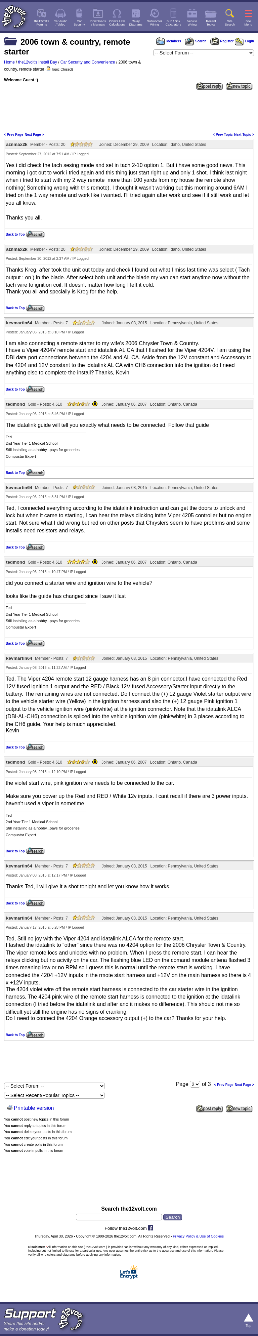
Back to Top (15, 234)
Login (244, 41)
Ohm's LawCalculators (117, 22)
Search (195, 41)
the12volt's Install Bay (37, 62)
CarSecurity (79, 22)
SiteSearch (230, 22)
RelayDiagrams (135, 22)
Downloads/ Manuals (98, 22)
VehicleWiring (192, 22)
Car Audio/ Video (61, 22)
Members (168, 41)
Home (9, 62)
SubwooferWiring (154, 22)
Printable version (34, 1108)
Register (222, 41)
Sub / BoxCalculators (173, 22)
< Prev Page (13, 134)
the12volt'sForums (41, 22)
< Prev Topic (223, 134)
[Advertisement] (129, 110)
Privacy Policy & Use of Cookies (198, 1236)
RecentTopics (211, 22)
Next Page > (34, 134)
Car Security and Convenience (87, 62)
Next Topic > (244, 134)
